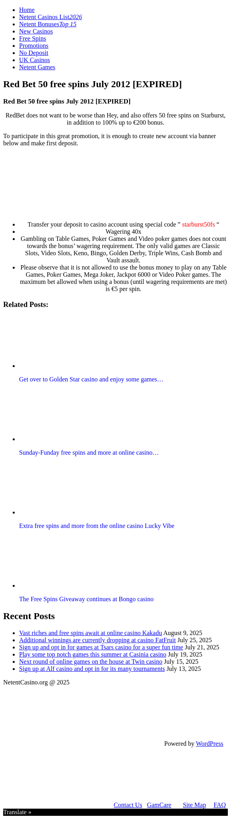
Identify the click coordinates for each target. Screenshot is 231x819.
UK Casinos (34, 60)
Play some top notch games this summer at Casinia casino (92, 654)
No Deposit (33, 52)
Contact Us (128, 804)
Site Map (194, 804)
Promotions (34, 45)
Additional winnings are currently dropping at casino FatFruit (97, 640)
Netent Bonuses (47, 24)
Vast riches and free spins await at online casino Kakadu (90, 632)
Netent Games (37, 67)
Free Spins (32, 38)
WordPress (209, 743)
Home (27, 9)
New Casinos (36, 31)
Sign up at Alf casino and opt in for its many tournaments (92, 668)
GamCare (159, 804)
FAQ (220, 804)
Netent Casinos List (50, 17)
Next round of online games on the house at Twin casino (90, 661)
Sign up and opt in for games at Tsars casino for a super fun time (101, 647)
